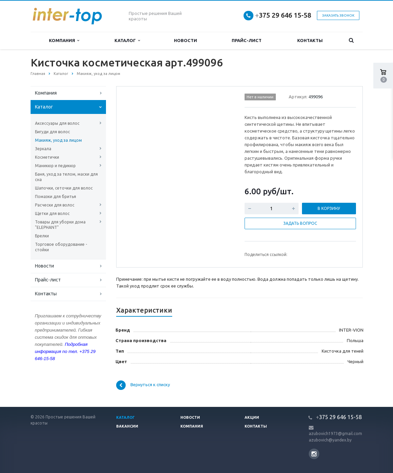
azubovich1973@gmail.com (335, 433)
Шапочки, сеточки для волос (64, 188)
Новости (185, 40)
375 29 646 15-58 (283, 15)
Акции (252, 417)
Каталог (127, 40)
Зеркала (43, 148)
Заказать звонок (338, 15)
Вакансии (127, 426)
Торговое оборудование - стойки (61, 247)
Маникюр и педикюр (55, 165)
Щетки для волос (52, 213)
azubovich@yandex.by (330, 440)
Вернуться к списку (143, 385)
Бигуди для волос (52, 132)
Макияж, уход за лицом (58, 140)
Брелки (42, 236)
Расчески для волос (54, 205)
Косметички (47, 157)
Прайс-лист (247, 40)
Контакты (310, 40)
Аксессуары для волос (57, 123)
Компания (64, 40)
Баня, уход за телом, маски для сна (66, 177)
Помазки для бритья (55, 196)
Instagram (314, 454)
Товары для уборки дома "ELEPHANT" (60, 225)
